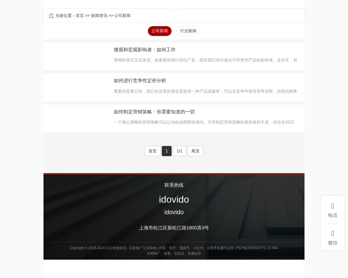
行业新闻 (188, 31)
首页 (153, 151)
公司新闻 (160, 31)
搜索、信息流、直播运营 (182, 253)
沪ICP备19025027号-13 (253, 248)
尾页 (195, 151)
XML (275, 248)
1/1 (179, 151)
